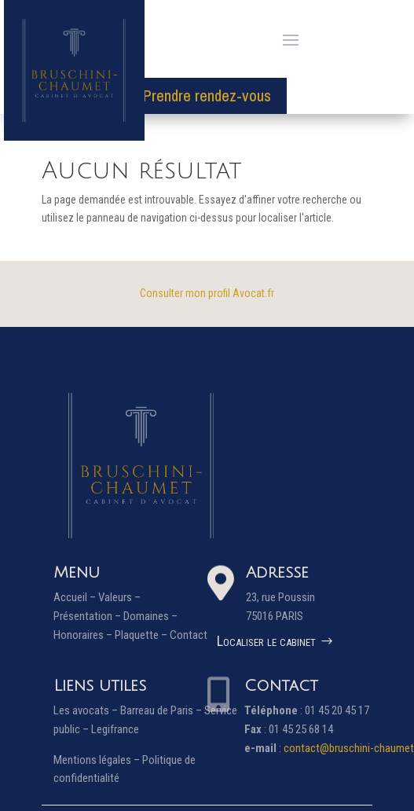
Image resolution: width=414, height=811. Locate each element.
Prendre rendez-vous (207, 95)
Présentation (82, 616)
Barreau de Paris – (162, 710)
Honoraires (78, 635)
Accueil (70, 597)
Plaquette (137, 635)
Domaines (146, 616)
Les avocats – (86, 710)
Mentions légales (92, 760)
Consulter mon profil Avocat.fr (207, 293)
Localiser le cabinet (266, 641)
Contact (188, 635)
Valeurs (115, 597)
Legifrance (115, 729)
